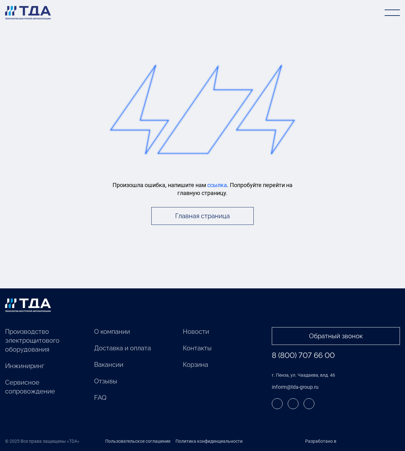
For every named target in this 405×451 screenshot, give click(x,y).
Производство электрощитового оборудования (32, 340)
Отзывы (105, 381)
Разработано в (334, 441)
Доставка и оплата (122, 348)
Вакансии (108, 364)
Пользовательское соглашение (137, 441)
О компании (112, 331)
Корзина (195, 364)
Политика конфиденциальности (209, 441)
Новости (196, 331)
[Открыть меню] (392, 12)
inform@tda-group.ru (295, 387)
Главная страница (202, 216)
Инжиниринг (24, 366)
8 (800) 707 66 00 (303, 355)
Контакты (197, 348)
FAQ (100, 397)
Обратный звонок (336, 336)
